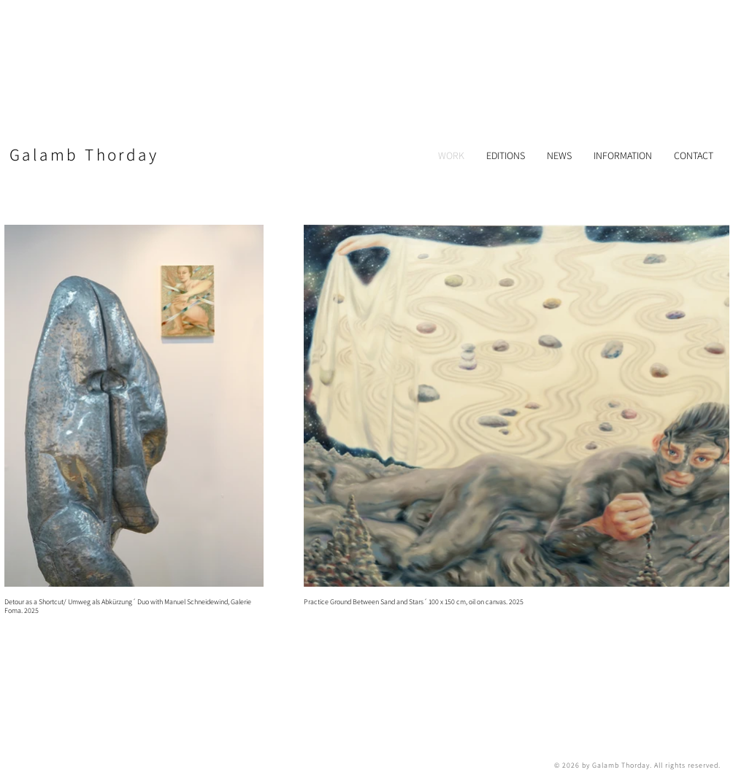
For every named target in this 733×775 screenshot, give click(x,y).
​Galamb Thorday (83, 155)
